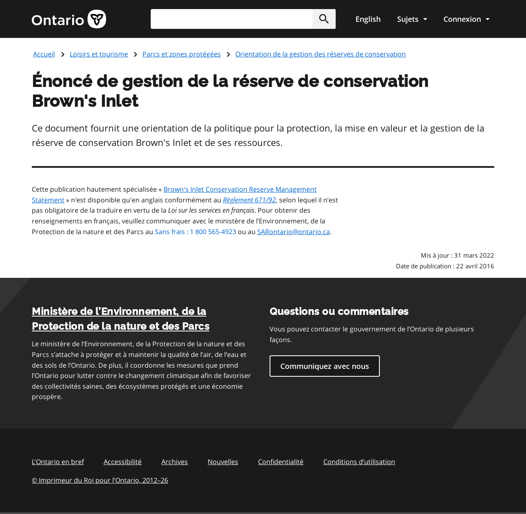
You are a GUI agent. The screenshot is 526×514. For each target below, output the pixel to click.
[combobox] (243, 19)
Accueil (44, 54)
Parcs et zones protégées (181, 54)
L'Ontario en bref (58, 461)
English (368, 19)
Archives (174, 461)
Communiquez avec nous (324, 366)
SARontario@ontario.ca (293, 231)
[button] (324, 19)
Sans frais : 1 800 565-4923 (195, 231)
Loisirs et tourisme (99, 54)
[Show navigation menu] (412, 19)
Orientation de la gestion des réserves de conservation (320, 54)
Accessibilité (123, 461)
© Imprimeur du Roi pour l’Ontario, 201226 (100, 480)
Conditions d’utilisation (359, 461)
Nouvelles (223, 461)
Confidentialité (280, 461)
